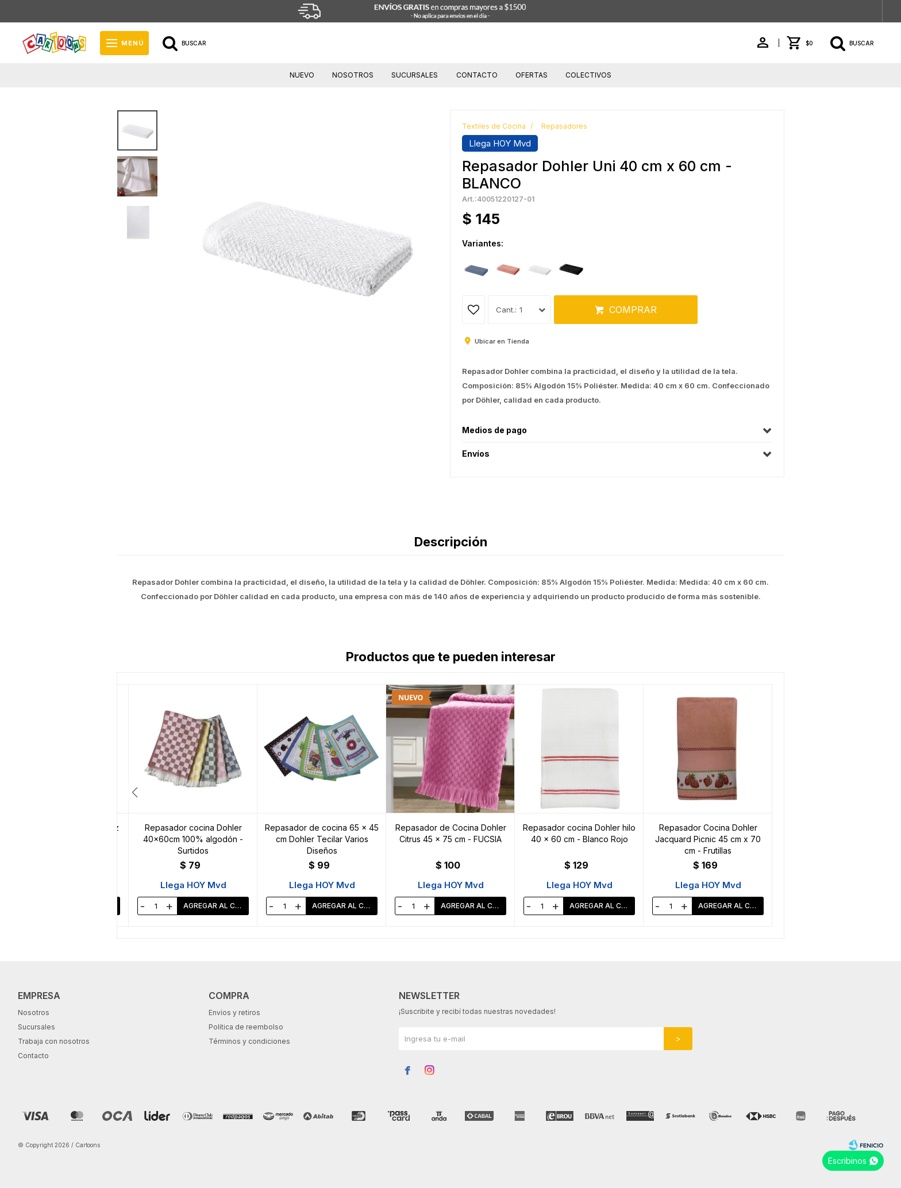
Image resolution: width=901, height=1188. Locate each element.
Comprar (633, 309)
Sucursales (414, 75)
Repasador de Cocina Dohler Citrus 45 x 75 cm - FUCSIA (579, 833)
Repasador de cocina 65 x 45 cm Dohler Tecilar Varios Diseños (450, 839)
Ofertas (531, 75)
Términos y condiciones (249, 1041)
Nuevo (302, 75)
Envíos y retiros (234, 1012)
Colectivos (588, 75)
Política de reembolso (246, 1027)
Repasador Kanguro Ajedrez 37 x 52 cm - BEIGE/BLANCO (193, 833)
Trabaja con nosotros (54, 1041)
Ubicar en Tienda (502, 341)
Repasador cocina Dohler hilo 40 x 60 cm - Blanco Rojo (708, 833)
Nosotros (353, 75)
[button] (766, 792)
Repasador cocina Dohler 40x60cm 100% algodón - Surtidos (322, 839)
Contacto (477, 75)
